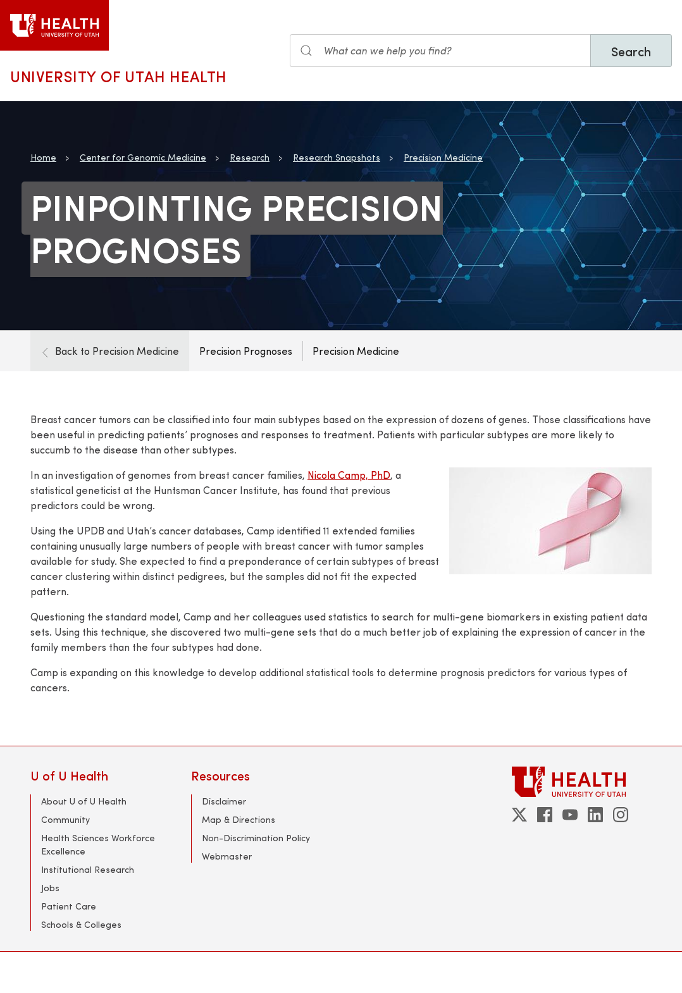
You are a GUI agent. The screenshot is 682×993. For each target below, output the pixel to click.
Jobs (50, 888)
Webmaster (227, 856)
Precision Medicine (443, 157)
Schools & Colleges (81, 924)
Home (43, 157)
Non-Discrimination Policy (256, 838)
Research (250, 157)
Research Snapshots (336, 157)
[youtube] (570, 814)
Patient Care (68, 906)
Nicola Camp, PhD (348, 474)
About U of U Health (84, 801)
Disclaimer (224, 801)
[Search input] (440, 50)
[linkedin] (595, 814)
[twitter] (519, 814)
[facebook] (544, 814)
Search (631, 50)
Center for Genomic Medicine (143, 157)
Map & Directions (238, 819)
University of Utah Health (118, 76)
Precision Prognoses (245, 350)
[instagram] (620, 814)
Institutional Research (87, 869)
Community (65, 819)
